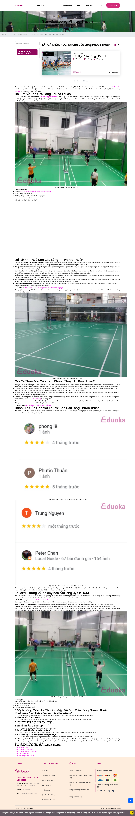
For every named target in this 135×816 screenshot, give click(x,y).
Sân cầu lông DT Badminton (25, 750)
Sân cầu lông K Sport (22, 748)
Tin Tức (79, 5)
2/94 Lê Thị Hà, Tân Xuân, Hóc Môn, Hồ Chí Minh (35, 192)
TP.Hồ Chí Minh (23, 35)
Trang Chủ (40, 5)
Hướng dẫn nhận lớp (75, 797)
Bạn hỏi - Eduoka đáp (76, 771)
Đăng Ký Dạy (67, 5)
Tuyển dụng (46, 790)
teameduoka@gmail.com (29, 794)
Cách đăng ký (46, 785)
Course (12, 35)
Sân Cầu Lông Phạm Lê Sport (25, 756)
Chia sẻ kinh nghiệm (48, 776)
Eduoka (4, 35)
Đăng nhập (113, 5)
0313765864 (27, 790)
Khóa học (54, 5)
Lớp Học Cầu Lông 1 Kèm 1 (89, 56)
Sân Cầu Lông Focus (22, 754)
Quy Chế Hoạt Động (48, 795)
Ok (132, 813)
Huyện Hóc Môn (37, 35)
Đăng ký (100, 5)
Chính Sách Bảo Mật (48, 800)
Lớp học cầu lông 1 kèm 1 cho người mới (38, 405)
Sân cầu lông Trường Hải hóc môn (27, 752)
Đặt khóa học (113, 72)
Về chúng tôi (46, 771)
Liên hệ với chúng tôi (48, 781)
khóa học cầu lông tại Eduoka (39, 600)
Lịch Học (89, 5)
